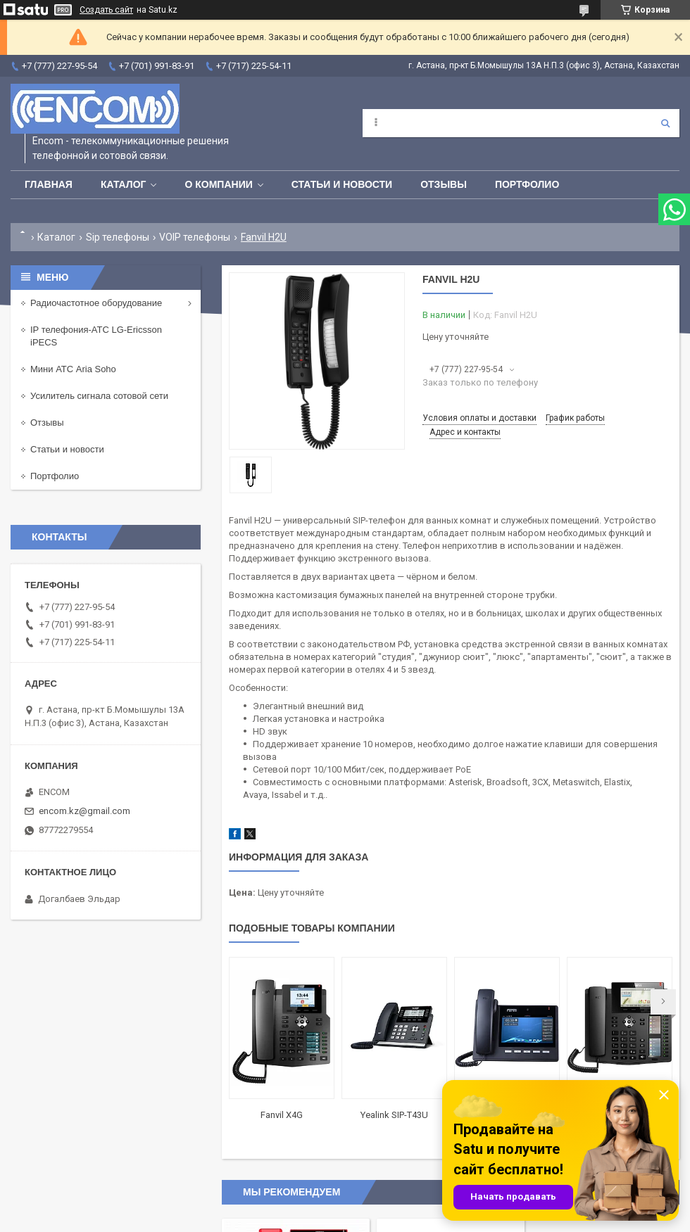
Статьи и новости (341, 184)
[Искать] (665, 123)
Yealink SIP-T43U (394, 1115)
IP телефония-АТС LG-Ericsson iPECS (96, 336)
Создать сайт (106, 10)
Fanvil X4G (282, 1115)
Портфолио (527, 184)
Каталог (123, 184)
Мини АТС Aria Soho (73, 369)
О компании (218, 184)
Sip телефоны (117, 237)
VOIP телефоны (194, 237)
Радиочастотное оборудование (96, 303)
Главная (49, 184)
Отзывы (443, 184)
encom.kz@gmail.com (84, 811)
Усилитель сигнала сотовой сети (99, 395)
